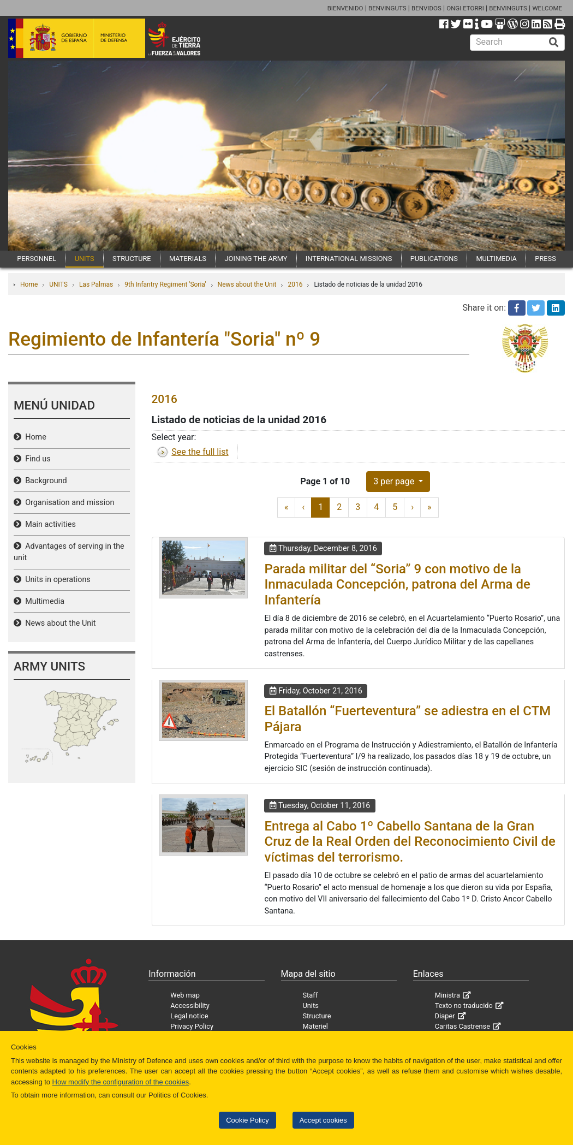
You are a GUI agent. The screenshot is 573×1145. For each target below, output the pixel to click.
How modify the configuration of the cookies (120, 1082)
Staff (310, 995)
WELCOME (547, 8)
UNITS (84, 258)
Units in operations (56, 579)
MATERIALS (187, 258)
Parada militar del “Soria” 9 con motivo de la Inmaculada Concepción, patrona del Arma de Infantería (397, 584)
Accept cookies (323, 1120)
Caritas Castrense (462, 1026)
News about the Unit (247, 284)
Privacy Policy (191, 1026)
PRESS (545, 258)
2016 (295, 284)
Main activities (48, 524)
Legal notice (189, 1016)
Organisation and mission (67, 502)
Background (44, 480)
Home (29, 284)
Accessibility (190, 1005)
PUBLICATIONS (434, 258)
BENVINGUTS (387, 8)
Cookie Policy (247, 1120)
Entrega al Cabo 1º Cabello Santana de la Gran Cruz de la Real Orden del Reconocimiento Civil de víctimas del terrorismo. (409, 841)
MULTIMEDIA (496, 258)
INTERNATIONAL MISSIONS (349, 258)
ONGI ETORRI (465, 8)
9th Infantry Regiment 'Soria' (165, 284)
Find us (36, 459)
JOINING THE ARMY (256, 258)
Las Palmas (96, 284)
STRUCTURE (131, 258)
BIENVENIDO (345, 8)
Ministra (447, 995)
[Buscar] (554, 42)
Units (311, 1005)
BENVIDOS (426, 8)
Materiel (315, 1026)
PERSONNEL (36, 258)
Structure (317, 1016)
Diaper (445, 1016)
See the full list (199, 452)
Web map (185, 995)
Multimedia (42, 601)
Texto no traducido (464, 1005)
